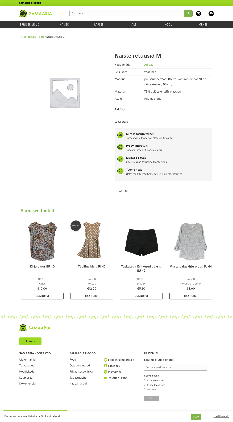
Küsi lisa (123, 190)
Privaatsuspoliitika (81, 372)
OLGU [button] (196, 417)
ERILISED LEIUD (29, 24)
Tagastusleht (78, 378)
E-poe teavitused (156, 385)
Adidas (148, 64)
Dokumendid (27, 385)
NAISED (64, 24)
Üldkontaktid (27, 359)
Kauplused (26, 378)
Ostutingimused (80, 366)
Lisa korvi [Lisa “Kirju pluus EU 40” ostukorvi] (42, 296)
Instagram (112, 372)
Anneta (30, 341)
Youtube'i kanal (116, 378)
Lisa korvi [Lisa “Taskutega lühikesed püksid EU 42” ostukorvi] (141, 296)
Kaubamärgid (78, 385)
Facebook (112, 366)
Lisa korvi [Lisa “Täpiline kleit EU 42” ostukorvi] (91, 296)
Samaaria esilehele (30, 3)
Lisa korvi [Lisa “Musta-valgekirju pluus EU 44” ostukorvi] (190, 296)
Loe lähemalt (221, 416)
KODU (169, 24)
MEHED (203, 24)
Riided (41, 37)
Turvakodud (27, 366)
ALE (134, 24)
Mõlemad (152, 389)
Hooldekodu (27, 372)
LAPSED (99, 24)
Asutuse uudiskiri (156, 380)
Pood (23, 37)
